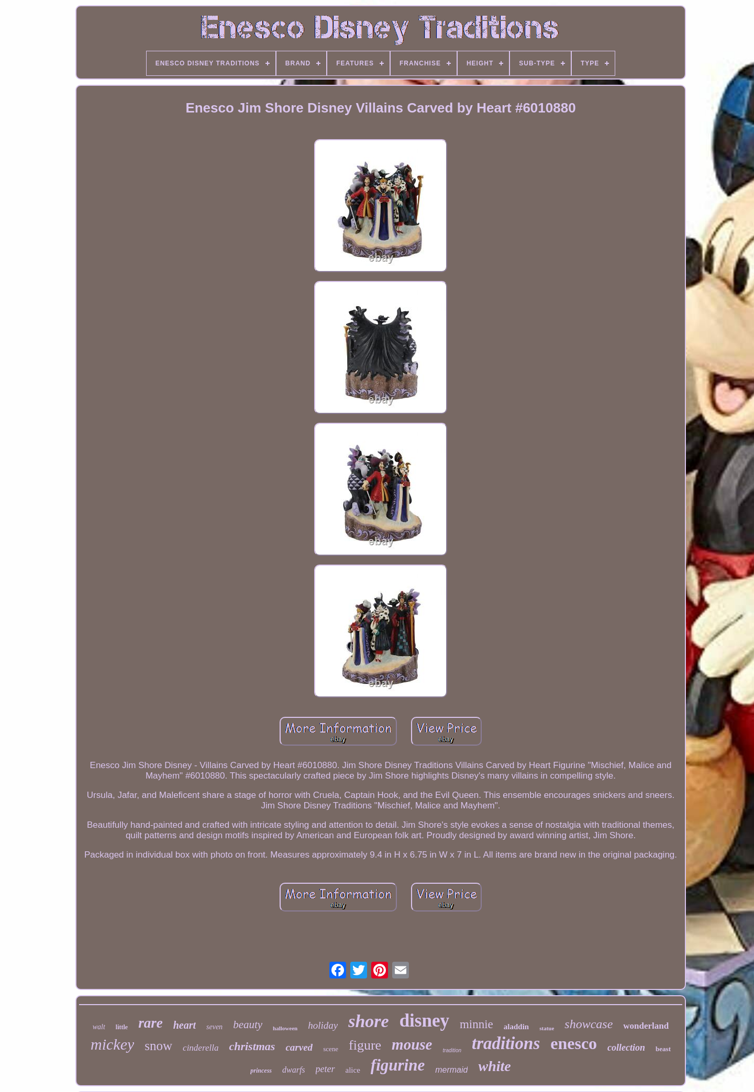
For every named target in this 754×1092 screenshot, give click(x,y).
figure (365, 1045)
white (494, 1066)
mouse (412, 1044)
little (122, 1027)
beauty (247, 1024)
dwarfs (293, 1069)
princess (261, 1070)
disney (424, 1020)
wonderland (646, 1026)
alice (353, 1070)
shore (368, 1021)
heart (184, 1025)
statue (546, 1028)
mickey (112, 1044)
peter (325, 1069)
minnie (476, 1024)
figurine (398, 1065)
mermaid (451, 1069)
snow (158, 1046)
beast (663, 1049)
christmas (252, 1046)
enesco (573, 1043)
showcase (588, 1024)
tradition (451, 1050)
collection (626, 1047)
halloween (285, 1028)
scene (330, 1049)
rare (150, 1023)
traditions (506, 1043)
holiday (323, 1025)
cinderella (200, 1048)
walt (99, 1027)
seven (214, 1027)
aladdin (516, 1026)
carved (299, 1047)
